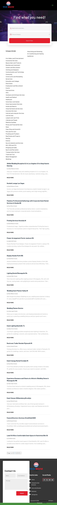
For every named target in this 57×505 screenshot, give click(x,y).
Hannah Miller (11, 276)
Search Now (29, 40)
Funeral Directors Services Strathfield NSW (21, 418)
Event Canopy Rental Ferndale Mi (17, 361)
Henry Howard (11, 346)
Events (17, 168)
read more (10, 177)
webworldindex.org (43, 500)
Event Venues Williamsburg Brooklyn (19, 398)
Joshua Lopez (11, 311)
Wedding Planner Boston (15, 308)
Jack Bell (10, 438)
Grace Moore (10, 206)
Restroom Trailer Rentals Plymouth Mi (19, 343)
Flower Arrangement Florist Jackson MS (20, 238)
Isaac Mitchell (11, 401)
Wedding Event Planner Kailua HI (17, 291)
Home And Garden (36, 488)
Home (33, 479)
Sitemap (44, 503)
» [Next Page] (20, 453)
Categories (34, 494)
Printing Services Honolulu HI (16, 221)
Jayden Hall (10, 241)
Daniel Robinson (11, 186)
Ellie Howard (10, 421)
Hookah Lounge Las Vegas (15, 183)
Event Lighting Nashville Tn (16, 326)
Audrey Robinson (11, 168)
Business (33, 491)
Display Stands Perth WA (15, 256)
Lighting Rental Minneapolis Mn (17, 273)
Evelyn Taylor (11, 383)
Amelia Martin (11, 258)
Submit (22, 493)
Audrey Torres (11, 328)
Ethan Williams (11, 293)
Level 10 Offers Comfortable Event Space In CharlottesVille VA (27, 435)
